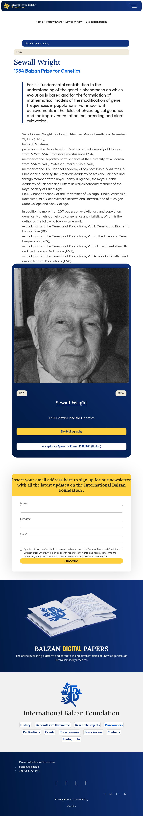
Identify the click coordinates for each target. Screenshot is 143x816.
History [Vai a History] (25, 725)
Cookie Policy (80, 799)
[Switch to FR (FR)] (118, 793)
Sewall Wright (73, 21)
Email (23, 534)
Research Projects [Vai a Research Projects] (87, 725)
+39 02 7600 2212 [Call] (29, 771)
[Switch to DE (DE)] (111, 793)
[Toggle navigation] (132, 6)
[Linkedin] (66, 783)
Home (39, 21)
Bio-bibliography (71, 431)
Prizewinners (54, 21)
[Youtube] (86, 783)
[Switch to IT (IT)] (105, 793)
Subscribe (71, 561)
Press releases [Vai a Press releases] (69, 732)
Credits (71, 806)
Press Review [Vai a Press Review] (93, 732)
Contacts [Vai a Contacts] (114, 732)
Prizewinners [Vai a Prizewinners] (114, 725)
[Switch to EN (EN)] (124, 793)
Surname (25, 518)
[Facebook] (56, 783)
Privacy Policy (63, 799)
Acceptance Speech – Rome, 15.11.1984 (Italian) (71, 446)
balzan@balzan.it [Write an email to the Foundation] (29, 766)
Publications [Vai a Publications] (31, 732)
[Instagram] (76, 783)
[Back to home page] (7, 6)
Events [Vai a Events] (49, 732)
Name (23, 503)
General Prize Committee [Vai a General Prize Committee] (53, 725)
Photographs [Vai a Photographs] (71, 739)
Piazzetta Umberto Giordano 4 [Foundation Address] (37, 762)
